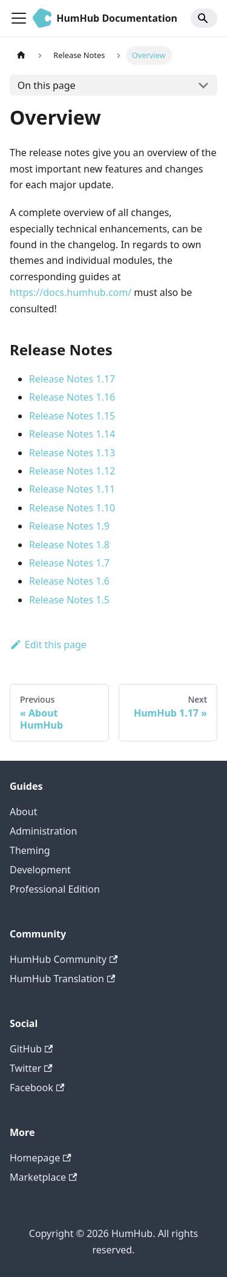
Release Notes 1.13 (72, 452)
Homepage (40, 1157)
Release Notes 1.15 (72, 415)
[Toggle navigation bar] (19, 18)
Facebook (37, 1087)
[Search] (204, 18)
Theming (30, 850)
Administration (43, 831)
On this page (47, 85)
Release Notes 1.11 (72, 489)
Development (40, 869)
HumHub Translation (62, 978)
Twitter (31, 1068)
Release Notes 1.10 (72, 507)
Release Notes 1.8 (69, 544)
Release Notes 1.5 (69, 599)
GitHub (31, 1048)
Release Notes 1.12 (72, 471)
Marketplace (43, 1177)
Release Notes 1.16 (72, 397)
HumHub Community (63, 959)
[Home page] (21, 55)
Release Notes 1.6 (69, 581)
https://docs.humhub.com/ (70, 292)
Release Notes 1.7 (69, 563)
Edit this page (48, 644)
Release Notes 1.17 (72, 379)
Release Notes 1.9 (69, 526)
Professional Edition (55, 889)
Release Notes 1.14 (72, 434)
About (23, 811)
